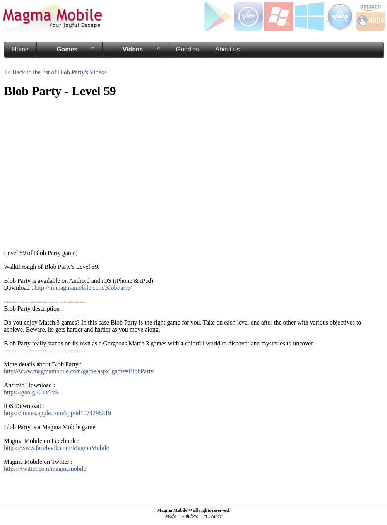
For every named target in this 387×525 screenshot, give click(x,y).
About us (227, 49)
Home (20, 49)
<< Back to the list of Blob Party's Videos (55, 72)
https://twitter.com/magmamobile (45, 468)
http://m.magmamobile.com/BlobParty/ (83, 287)
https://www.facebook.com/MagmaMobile (56, 448)
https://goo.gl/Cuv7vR (31, 392)
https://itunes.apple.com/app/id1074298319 (57, 413)
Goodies (187, 49)
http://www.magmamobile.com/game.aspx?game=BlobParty (79, 371)
